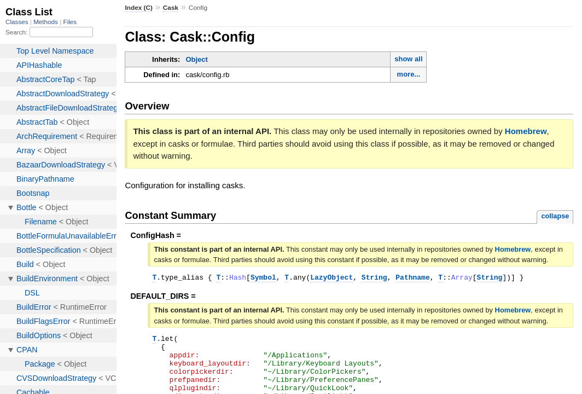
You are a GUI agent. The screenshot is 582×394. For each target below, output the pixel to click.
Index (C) (139, 7)
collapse (555, 216)
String (374, 278)
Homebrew (526, 131)
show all (408, 59)
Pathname (412, 278)
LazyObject (331, 278)
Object (196, 59)
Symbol (263, 278)
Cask (170, 7)
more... (409, 74)
